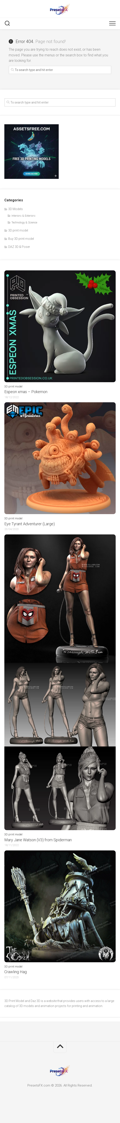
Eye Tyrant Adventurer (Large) (29, 524)
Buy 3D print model (21, 238)
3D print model (18, 230)
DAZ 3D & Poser (19, 247)
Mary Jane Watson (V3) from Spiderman (38, 840)
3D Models (15, 209)
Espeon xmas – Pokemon (25, 391)
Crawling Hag (15, 971)
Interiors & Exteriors (23, 215)
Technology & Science (24, 222)
